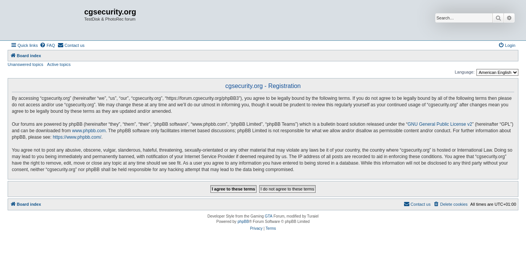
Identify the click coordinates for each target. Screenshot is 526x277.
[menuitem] (47, 45)
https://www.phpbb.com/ (77, 137)
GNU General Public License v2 (439, 124)
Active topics (59, 64)
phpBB (243, 221)
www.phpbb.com (89, 130)
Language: (465, 72)
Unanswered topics (25, 64)
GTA (269, 216)
